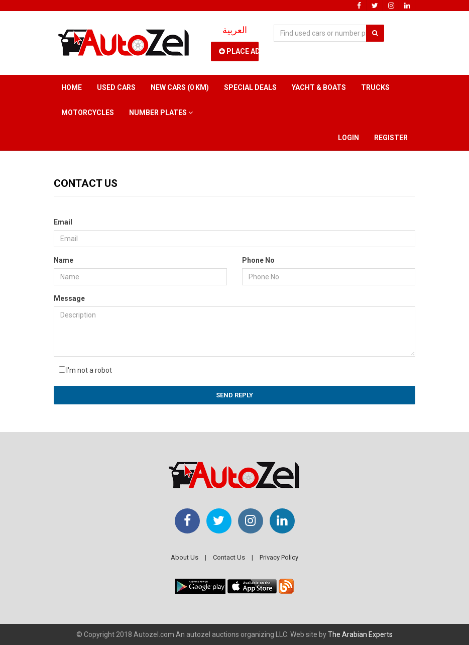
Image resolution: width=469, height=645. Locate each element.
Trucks (375, 87)
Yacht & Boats (319, 87)
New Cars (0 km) (180, 87)
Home (71, 87)
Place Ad (239, 51)
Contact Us (229, 557)
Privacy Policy (279, 557)
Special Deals (250, 87)
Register (391, 138)
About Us (184, 557)
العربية (234, 30)
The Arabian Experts (360, 634)
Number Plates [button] (161, 113)
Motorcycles (87, 113)
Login (348, 138)
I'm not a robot (89, 370)
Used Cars (116, 87)
